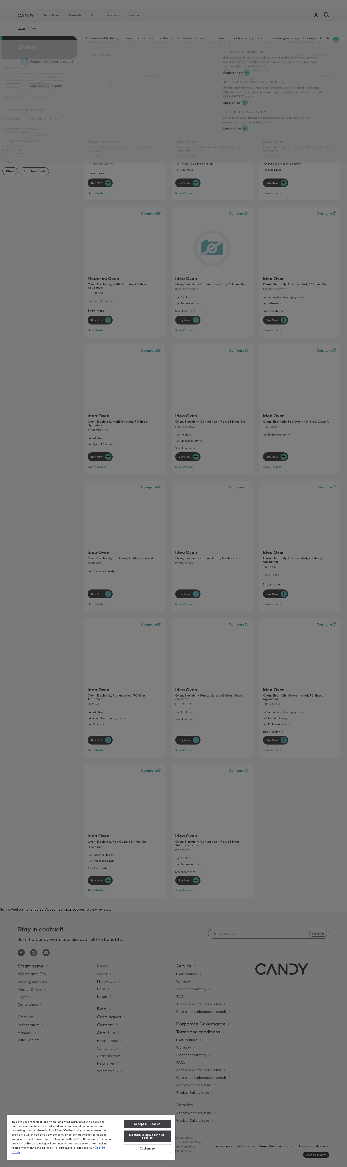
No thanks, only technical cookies (147, 1136)
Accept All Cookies (147, 1124)
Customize (147, 1148)
